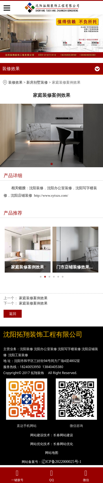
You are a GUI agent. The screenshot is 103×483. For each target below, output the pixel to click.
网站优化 (36, 443)
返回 (12, 313)
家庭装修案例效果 (33, 297)
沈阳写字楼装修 (69, 349)
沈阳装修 (36, 188)
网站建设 (36, 435)
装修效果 (15, 82)
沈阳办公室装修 (59, 188)
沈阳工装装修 (18, 355)
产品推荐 (13, 213)
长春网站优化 (63, 443)
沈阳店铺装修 (21, 195)
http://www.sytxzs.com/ (51, 195)
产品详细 (13, 175)
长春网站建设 (63, 435)
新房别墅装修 (37, 82)
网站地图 (51, 452)
